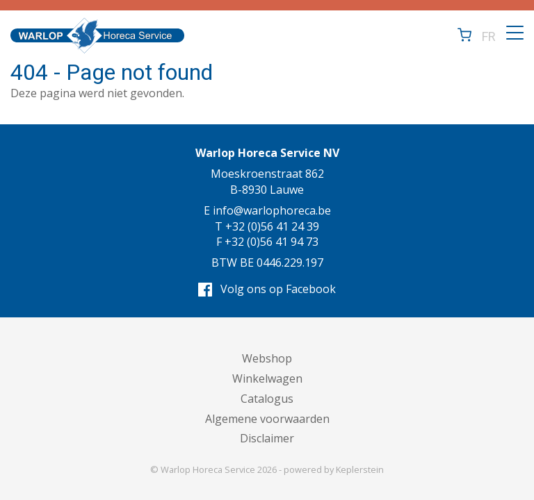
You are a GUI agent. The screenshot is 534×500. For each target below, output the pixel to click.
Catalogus (267, 398)
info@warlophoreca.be (272, 210)
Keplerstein (360, 469)
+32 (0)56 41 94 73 (271, 241)
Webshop (267, 358)
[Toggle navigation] (515, 33)
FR (489, 35)
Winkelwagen (267, 378)
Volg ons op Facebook (267, 289)
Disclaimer (267, 438)
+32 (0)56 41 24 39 (272, 226)
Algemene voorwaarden (267, 418)
